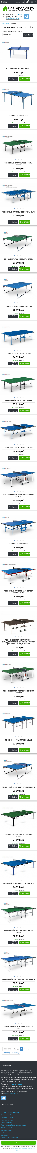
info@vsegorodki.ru (11, 1093)
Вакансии (4, 1135)
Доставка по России (8, 1115)
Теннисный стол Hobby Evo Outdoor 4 (18, 787)
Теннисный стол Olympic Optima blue (18, 212)
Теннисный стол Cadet (18, 116)
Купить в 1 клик (14, 78)
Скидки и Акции (6, 1130)
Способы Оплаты (6, 1122)
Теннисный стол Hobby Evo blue (18, 306)
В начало (7, 1049)
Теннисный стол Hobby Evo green (18, 259)
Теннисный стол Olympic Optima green (19, 164)
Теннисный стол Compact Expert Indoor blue (18, 592)
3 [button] (21, 159)
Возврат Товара (6, 1127)
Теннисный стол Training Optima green (18, 931)
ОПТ (2, 1132)
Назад (16, 1049)
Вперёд (7, 1053)
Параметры (28, 35)
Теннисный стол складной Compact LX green (18, 692)
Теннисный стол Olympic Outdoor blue (18, 1027)
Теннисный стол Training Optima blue (18, 979)
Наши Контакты (6, 1110)
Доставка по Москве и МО (10, 1112)
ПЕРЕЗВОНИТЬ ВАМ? (12, 19)
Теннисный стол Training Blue (18, 740)
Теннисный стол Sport (18, 544)
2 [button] (18, 159)
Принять (18, 1143)
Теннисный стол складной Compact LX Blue (18, 496)
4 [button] (23, 208)
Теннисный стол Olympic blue (18, 353)
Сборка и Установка (7, 1117)
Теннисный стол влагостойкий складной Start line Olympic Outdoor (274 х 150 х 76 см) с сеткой (18, 642)
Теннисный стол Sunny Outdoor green (18, 835)
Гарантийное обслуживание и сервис (13, 1125)
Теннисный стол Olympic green (18, 400)
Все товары (5, 23)
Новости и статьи (7, 1120)
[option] (18, 51)
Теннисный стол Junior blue (18, 69)
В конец (15, 1053)
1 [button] (15, 159)
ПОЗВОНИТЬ (19, 2)
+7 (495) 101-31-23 (12, 16)
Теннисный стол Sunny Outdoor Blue (18, 883)
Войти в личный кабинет (9, 1138)
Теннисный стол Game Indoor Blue (19, 448)
